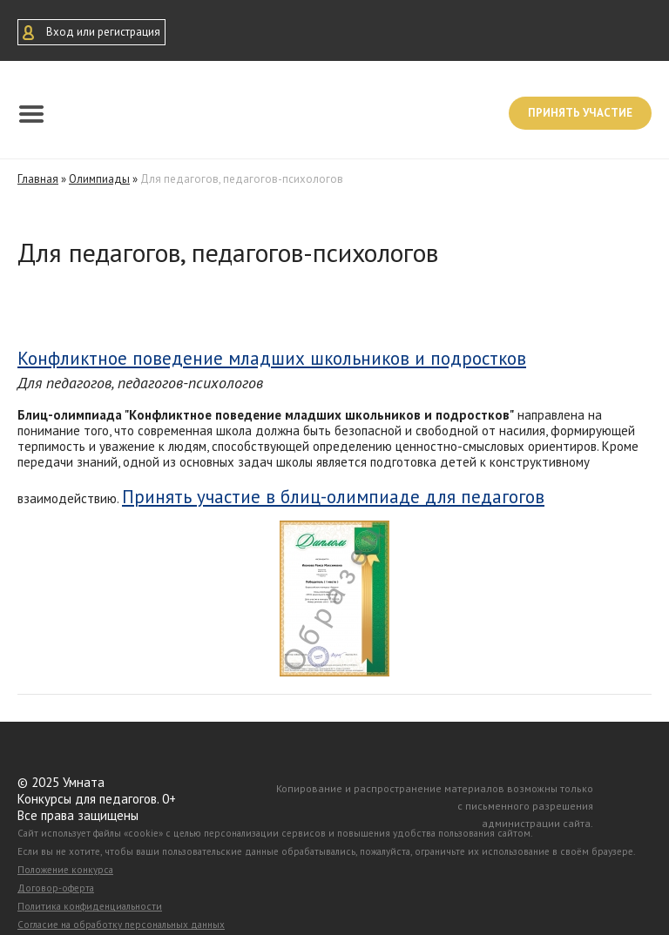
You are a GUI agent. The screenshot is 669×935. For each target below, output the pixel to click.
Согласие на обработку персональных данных (121, 924)
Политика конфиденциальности (89, 906)
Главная (37, 179)
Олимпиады (99, 179)
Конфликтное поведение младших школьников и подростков (271, 358)
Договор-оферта (55, 888)
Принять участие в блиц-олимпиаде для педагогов (333, 497)
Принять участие (580, 112)
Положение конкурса (65, 870)
